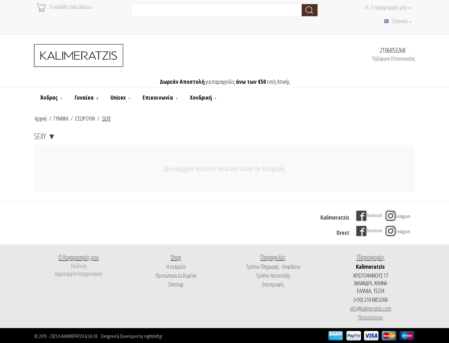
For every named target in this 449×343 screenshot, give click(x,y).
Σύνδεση (78, 266)
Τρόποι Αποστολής (273, 275)
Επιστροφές (273, 284)
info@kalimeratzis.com (370, 308)
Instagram (397, 216)
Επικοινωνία (158, 97)
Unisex (119, 97)
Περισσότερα (370, 317)
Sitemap (176, 284)
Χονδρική (201, 97)
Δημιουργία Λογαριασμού (78, 273)
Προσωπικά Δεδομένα (176, 275)
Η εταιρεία (175, 266)
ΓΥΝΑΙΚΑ (61, 118)
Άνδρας (49, 97)
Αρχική (41, 118)
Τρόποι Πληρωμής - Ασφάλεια (273, 266)
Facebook (369, 215)
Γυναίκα (85, 97)
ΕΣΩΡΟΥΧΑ (85, 118)
